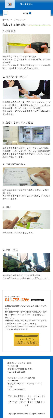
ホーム (6, 20)
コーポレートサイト (32, 396)
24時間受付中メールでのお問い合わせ (26, 340)
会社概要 (18, 396)
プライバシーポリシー (18, 402)
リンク (32, 399)
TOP (10, 396)
